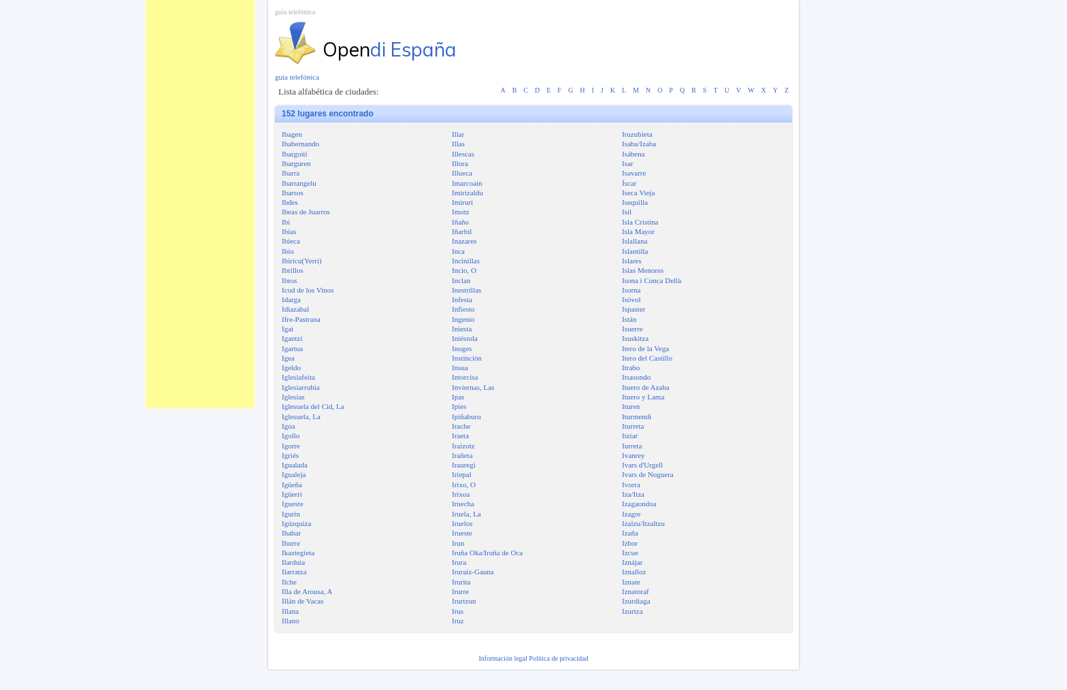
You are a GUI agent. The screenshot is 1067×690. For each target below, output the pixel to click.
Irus (457, 611)
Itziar (630, 435)
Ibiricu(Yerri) (302, 261)
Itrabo (631, 367)
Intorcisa (465, 377)
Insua (460, 367)
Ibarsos (292, 192)
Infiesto (463, 309)
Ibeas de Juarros (306, 212)
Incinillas (466, 261)
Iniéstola (465, 338)
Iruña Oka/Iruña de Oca (487, 552)
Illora (460, 163)
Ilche (289, 582)
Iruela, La (466, 514)
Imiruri (462, 202)
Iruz (458, 621)
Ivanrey (633, 455)
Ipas (458, 397)
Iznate (631, 582)
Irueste (462, 533)
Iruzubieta (637, 134)
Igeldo (291, 367)
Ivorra (631, 484)
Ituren (631, 406)
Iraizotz (463, 446)
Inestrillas (466, 290)
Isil (626, 212)
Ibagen (292, 134)
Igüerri (292, 494)
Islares (632, 261)
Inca (458, 251)
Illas (458, 143)
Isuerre (632, 329)
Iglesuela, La (301, 416)
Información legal (503, 658)
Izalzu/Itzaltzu (643, 523)
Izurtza (632, 611)
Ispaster (633, 309)
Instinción (467, 358)
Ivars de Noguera (648, 474)
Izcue (630, 552)
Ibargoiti (295, 154)
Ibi (286, 222)
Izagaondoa (639, 503)
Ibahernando (300, 143)
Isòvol (631, 299)
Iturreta (633, 426)
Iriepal (462, 474)
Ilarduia (293, 562)
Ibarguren (296, 163)
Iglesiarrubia (301, 387)
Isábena (633, 154)
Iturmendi (636, 416)
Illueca (462, 173)
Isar (628, 163)
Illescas (463, 154)
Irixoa (461, 494)
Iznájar (632, 562)
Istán (629, 319)
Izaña (630, 533)
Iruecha (463, 503)
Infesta (462, 299)
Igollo (290, 435)
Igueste (292, 503)
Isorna (631, 290)
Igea (288, 358)
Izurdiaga (636, 601)
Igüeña (292, 484)
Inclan (461, 280)
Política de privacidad (558, 658)
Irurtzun (464, 601)
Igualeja (294, 474)
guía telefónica (295, 12)
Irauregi (464, 465)
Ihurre (291, 543)
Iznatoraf (635, 591)
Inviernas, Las (473, 387)
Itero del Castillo (647, 358)
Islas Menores (642, 270)
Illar (458, 134)
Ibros (289, 280)
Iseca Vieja (638, 192)
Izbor (630, 543)
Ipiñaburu (466, 416)
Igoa (288, 426)
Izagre (631, 514)
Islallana (634, 241)
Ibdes (290, 202)
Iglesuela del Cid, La (313, 406)
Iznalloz (634, 572)
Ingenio (463, 319)
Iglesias (293, 397)
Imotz (461, 212)
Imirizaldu (467, 192)
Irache (461, 426)
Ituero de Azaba (646, 387)
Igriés (290, 455)
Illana (290, 611)
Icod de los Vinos (307, 290)
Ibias (289, 231)
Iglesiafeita (298, 377)
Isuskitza (635, 338)
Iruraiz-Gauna (473, 572)
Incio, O (464, 270)
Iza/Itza (633, 494)
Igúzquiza (296, 523)
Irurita (461, 582)
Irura (459, 562)
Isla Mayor (638, 231)
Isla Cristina (640, 222)
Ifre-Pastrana (301, 319)
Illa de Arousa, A (307, 591)
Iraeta (460, 435)
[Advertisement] (200, 204)
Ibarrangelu (299, 183)
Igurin (291, 514)
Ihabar (291, 533)
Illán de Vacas (303, 601)
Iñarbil (462, 231)
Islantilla (635, 251)
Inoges (462, 348)
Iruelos (462, 523)
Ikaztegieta (298, 552)
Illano (290, 621)
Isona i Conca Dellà (651, 280)
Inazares (464, 241)
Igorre (291, 446)
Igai (287, 329)
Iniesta (462, 329)
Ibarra (290, 173)
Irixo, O (464, 484)
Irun (458, 543)
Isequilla (635, 202)
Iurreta (632, 446)
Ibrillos (292, 270)
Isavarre (634, 173)
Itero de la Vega (645, 348)
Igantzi (292, 338)
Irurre (460, 591)
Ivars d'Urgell (642, 465)
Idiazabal (295, 309)
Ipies (459, 406)
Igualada (295, 465)
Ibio (288, 251)
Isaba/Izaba (639, 143)
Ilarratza (294, 572)
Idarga (291, 299)
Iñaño (460, 222)
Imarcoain (467, 183)
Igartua (292, 348)
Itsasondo (636, 377)
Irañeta (462, 455)
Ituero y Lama (643, 397)
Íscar (629, 183)
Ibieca (291, 241)
